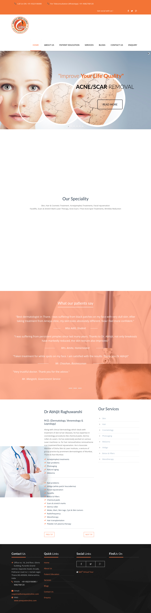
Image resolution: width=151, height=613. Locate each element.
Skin (104, 418)
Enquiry (47, 597)
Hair (104, 424)
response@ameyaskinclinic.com (25, 594)
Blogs (102, 45)
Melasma (106, 441)
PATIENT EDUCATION (69, 45)
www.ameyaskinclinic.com (25, 600)
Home (36, 45)
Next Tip (89, 534)
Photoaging (107, 436)
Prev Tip (49, 534)
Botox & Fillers (108, 453)
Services (47, 580)
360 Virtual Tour (86, 572)
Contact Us (48, 591)
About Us (49, 45)
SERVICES (89, 45)
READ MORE (110, 104)
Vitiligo (105, 447)
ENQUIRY (132, 45)
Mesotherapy (108, 459)
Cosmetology (107, 430)
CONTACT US (117, 45)
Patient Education (51, 574)
